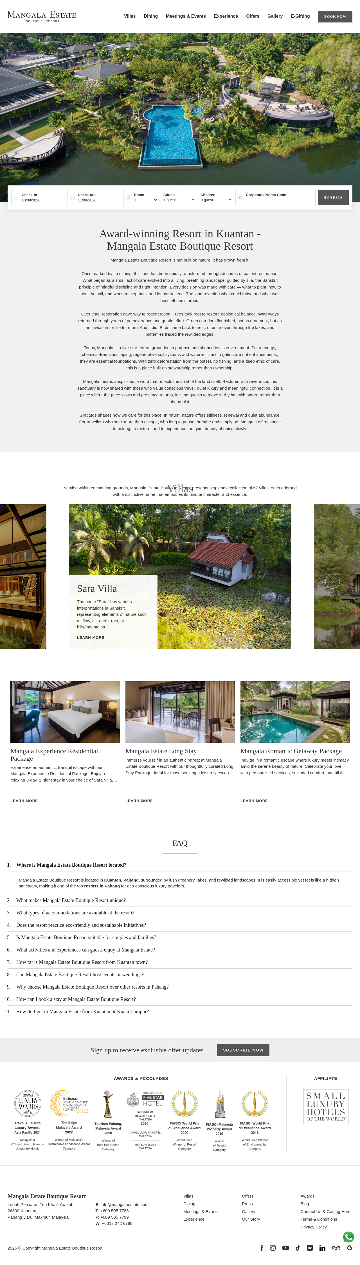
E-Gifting (300, 16)
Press (247, 1203)
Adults (168, 195)
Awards (308, 1196)
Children (208, 195)
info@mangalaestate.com (124, 1204)
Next (328, 576)
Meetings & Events (186, 16)
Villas (130, 16)
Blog (305, 1203)
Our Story (251, 1219)
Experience (226, 16)
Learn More (91, 637)
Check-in (29, 195)
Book (335, 16)
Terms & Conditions (319, 1219)
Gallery (275, 16)
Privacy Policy (314, 1227)
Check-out (87, 195)
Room (139, 195)
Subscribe (243, 1050)
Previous (25, 576)
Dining (151, 16)
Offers (252, 16)
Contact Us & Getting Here (326, 1211)
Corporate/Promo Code (266, 195)
